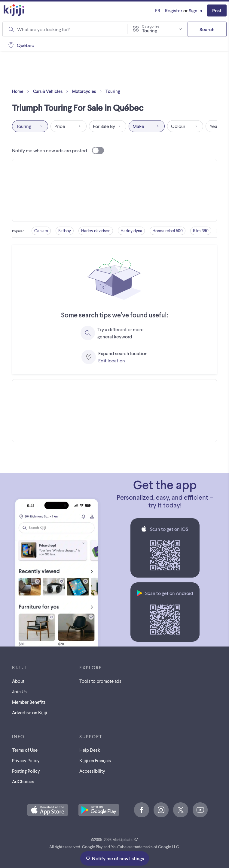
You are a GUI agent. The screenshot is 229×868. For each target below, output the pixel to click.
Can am (41, 230)
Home (22, 91)
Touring (112, 91)
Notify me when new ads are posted (58, 150)
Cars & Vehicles (52, 91)
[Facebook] (141, 809)
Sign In (195, 10)
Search (207, 29)
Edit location (111, 360)
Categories (150, 26)
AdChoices (23, 781)
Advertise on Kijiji (29, 712)
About (18, 681)
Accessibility (92, 771)
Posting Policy (26, 771)
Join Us (19, 691)
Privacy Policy (26, 760)
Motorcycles (88, 91)
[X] (180, 809)
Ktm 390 (201, 230)
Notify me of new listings (114, 858)
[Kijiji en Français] (157, 10)
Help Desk (89, 750)
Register (173, 10)
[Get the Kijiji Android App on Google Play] (98, 810)
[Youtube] (200, 809)
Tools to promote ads (100, 681)
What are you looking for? (43, 29)
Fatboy (64, 230)
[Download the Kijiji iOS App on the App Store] (47, 810)
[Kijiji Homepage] (14, 10)
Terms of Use (25, 750)
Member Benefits (29, 702)
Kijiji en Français (95, 760)
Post (216, 10)
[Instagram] (161, 809)
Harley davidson (95, 230)
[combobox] (157, 29)
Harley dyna (131, 230)
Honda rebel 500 (167, 230)
